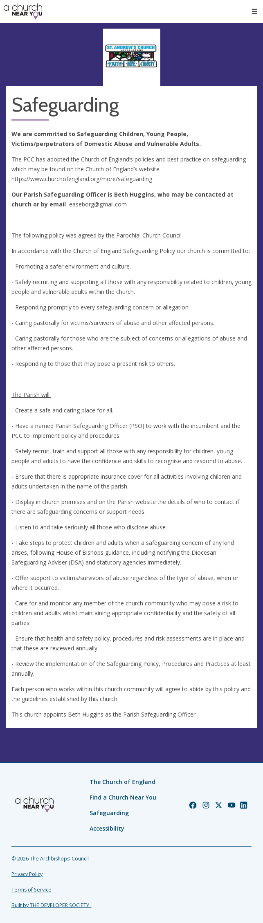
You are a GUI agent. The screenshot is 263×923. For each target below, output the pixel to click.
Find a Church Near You (123, 797)
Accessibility (107, 828)
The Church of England (122, 782)
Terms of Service (31, 889)
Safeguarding (109, 813)
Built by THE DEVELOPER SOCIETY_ (51, 905)
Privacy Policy (27, 874)
